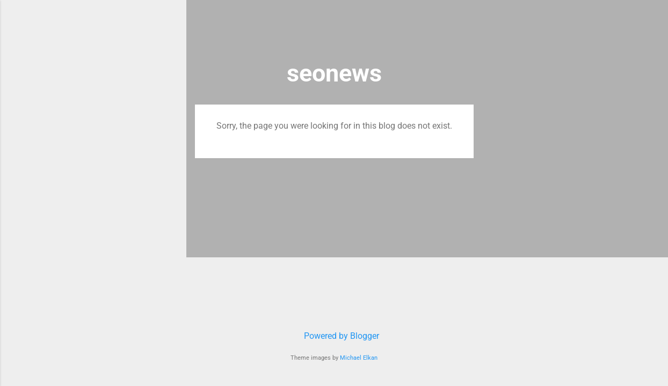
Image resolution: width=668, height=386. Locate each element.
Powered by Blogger (334, 336)
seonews (334, 73)
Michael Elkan (358, 357)
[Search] (467, 29)
